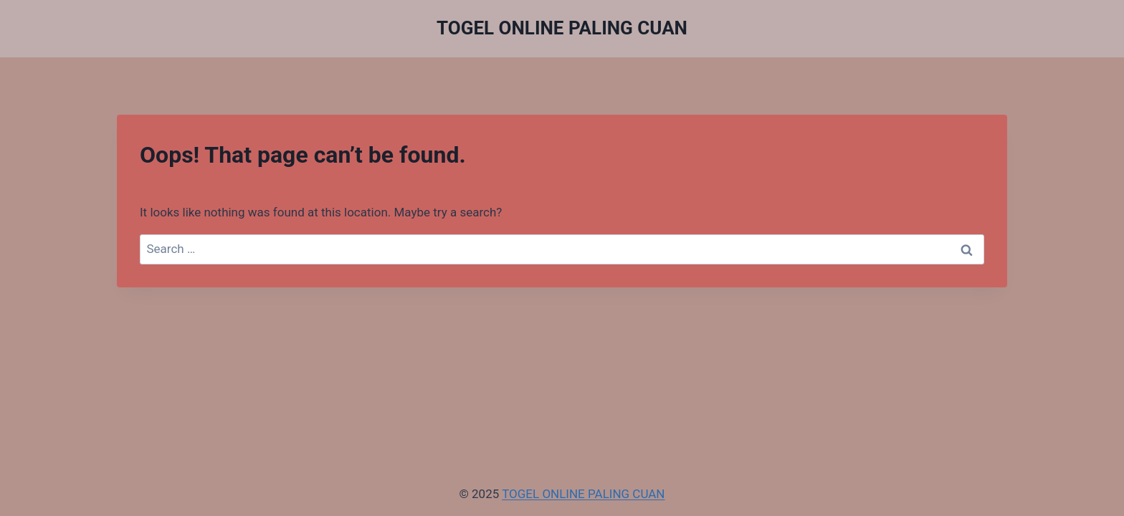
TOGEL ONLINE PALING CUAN (583, 494)
